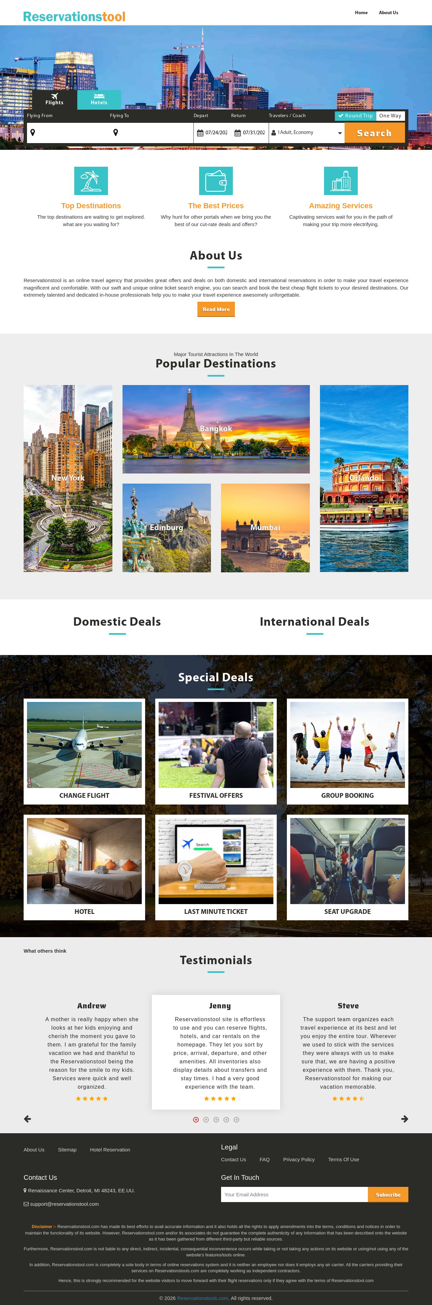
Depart (201, 115)
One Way (390, 117)
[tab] (99, 99)
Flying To (119, 115)
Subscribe (388, 1195)
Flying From (40, 115)
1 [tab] (195, 1119)
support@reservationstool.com (61, 1204)
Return (238, 115)
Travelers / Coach (287, 115)
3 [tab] (216, 1119)
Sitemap (67, 1149)
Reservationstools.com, (203, 1298)
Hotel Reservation (110, 1149)
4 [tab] (226, 1119)
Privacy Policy (299, 1159)
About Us (388, 13)
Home (361, 13)
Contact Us (233, 1159)
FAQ (265, 1159)
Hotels (99, 103)
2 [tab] (205, 1119)
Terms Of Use (343, 1159)
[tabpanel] (216, 1052)
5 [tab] (236, 1119)
